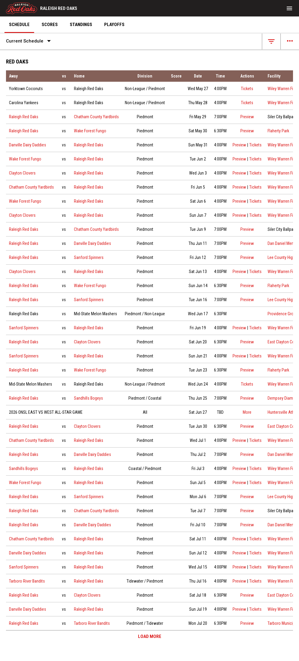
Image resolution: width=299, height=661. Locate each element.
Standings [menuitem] (81, 24)
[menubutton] (289, 8)
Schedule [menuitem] (19, 24)
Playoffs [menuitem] (114, 24)
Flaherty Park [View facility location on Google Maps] (278, 130)
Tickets (247, 88)
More (247, 412)
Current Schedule (29, 41)
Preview (247, 116)
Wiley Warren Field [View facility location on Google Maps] (283, 88)
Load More (149, 636)
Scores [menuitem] (50, 24)
